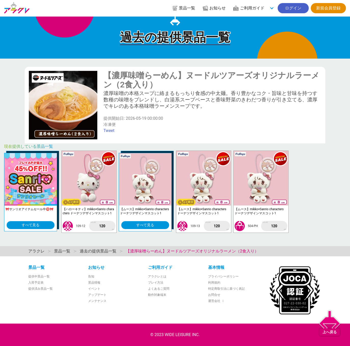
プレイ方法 (155, 282)
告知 (91, 276)
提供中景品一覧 (39, 276)
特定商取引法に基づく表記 (226, 288)
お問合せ (214, 295)
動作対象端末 (157, 295)
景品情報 (94, 282)
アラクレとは (157, 276)
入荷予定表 (36, 282)
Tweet (108, 130)
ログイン (293, 8)
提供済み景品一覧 (40, 288)
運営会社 (216, 301)
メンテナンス (97, 301)
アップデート (97, 295)
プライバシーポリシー (223, 276)
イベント (94, 288)
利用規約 (214, 282)
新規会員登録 (328, 8)
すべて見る (30, 225)
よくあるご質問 (158, 288)
